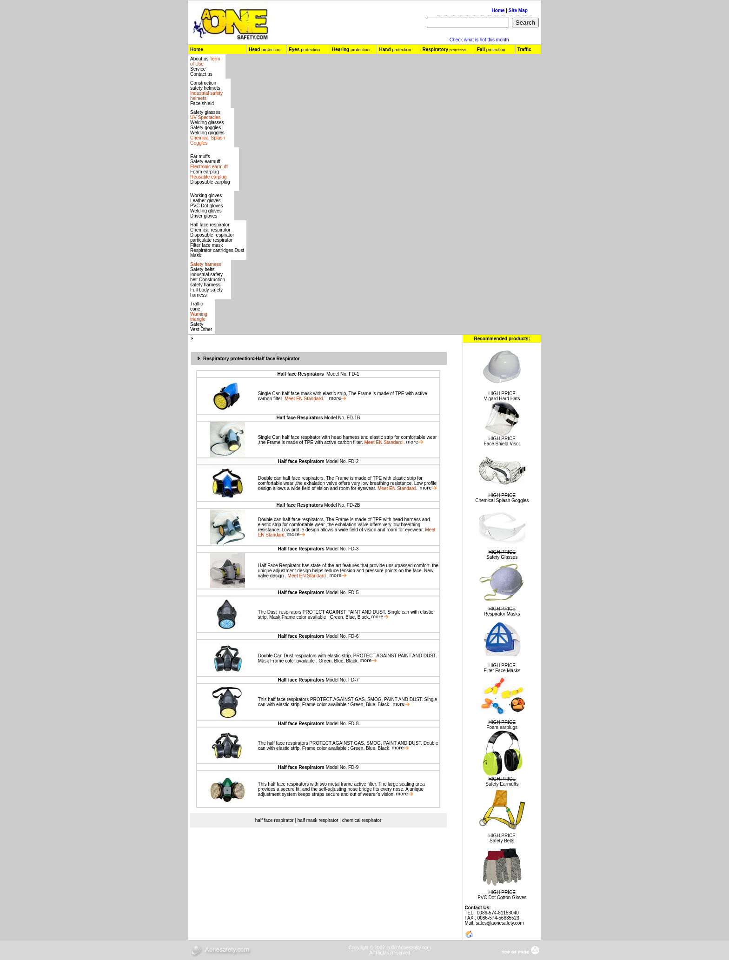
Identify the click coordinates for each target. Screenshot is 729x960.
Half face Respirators (300, 374)
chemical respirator (361, 820)
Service (197, 69)
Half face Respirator (277, 358)
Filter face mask (206, 245)
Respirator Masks (502, 613)
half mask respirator (318, 820)
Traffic (524, 49)
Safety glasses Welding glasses (207, 117)
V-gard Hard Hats (502, 398)
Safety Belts (502, 840)
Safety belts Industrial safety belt (206, 274)
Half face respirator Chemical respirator (210, 227)
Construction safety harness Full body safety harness (207, 287)
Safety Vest (196, 327)
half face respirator (301, 437)
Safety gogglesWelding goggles (207, 135)
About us (200, 58)
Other (206, 329)
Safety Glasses (501, 557)
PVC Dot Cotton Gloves (501, 897)
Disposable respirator (212, 235)
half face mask (296, 393)
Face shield (202, 103)
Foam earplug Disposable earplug (210, 177)
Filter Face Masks (502, 670)
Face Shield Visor (502, 443)
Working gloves (206, 195)
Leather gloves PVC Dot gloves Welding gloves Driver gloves (206, 208)
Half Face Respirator (279, 565)
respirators (289, 612)
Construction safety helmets (205, 85)
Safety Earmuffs (501, 784)
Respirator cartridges (211, 250)
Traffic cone (196, 306)
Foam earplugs (501, 727)
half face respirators (302, 478)
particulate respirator (211, 240)
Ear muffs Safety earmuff (208, 161)
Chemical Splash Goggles (502, 500)
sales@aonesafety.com (500, 923)
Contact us (201, 74)
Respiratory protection (228, 358)
